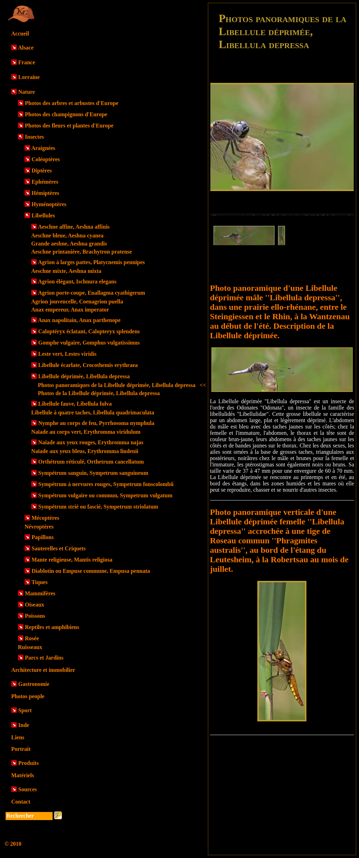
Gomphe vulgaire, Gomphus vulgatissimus (89, 343)
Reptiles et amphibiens (52, 627)
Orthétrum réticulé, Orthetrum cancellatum (91, 462)
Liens (17, 737)
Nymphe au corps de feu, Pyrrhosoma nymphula (96, 423)
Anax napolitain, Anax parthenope (79, 320)
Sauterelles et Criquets (59, 548)
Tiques (40, 582)
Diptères (42, 170)
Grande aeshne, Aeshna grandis (69, 244)
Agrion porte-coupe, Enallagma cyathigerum (91, 293)
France (26, 62)
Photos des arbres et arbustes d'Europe (71, 103)
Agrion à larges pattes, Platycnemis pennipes (91, 262)
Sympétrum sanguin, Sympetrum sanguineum (93, 473)
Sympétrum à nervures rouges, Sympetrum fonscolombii (106, 484)
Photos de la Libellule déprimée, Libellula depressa (99, 393)
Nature (26, 92)
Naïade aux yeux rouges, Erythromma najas (90, 442)
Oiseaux (34, 605)
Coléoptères (46, 159)
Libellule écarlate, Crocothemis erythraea (88, 365)
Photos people (28, 696)
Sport (25, 710)
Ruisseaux (30, 647)
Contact (20, 802)
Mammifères (40, 593)
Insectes (34, 137)
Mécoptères (45, 518)
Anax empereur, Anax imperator (70, 310)
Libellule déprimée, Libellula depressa (84, 376)
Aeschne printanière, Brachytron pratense (81, 252)
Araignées (43, 148)
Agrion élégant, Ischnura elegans (77, 281)
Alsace (25, 48)
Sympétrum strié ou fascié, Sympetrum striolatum (98, 507)
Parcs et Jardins (44, 658)
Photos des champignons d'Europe (66, 114)
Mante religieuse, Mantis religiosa (72, 560)
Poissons (35, 616)
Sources (27, 789)
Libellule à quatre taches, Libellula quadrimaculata (92, 412)
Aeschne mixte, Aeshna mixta (66, 271)
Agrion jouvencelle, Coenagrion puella (77, 301)
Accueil (20, 34)
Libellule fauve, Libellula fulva (75, 404)
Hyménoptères (49, 204)
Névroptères (39, 527)
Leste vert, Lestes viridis (67, 354)
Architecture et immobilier (43, 670)
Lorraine (29, 77)
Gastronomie (33, 684)
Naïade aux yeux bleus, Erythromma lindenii (84, 451)
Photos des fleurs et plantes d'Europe (69, 126)
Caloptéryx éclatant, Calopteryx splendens (89, 331)
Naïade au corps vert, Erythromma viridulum (86, 432)
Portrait (21, 749)
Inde (23, 725)
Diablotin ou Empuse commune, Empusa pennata (91, 571)
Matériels (22, 775)
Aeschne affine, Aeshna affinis (73, 227)
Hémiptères (45, 193)
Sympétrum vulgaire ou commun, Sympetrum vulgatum (105, 495)
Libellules (43, 215)
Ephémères (45, 182)
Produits (28, 763)
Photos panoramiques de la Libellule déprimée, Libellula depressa (122, 385)
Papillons (43, 537)
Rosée (32, 638)
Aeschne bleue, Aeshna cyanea (67, 235)
